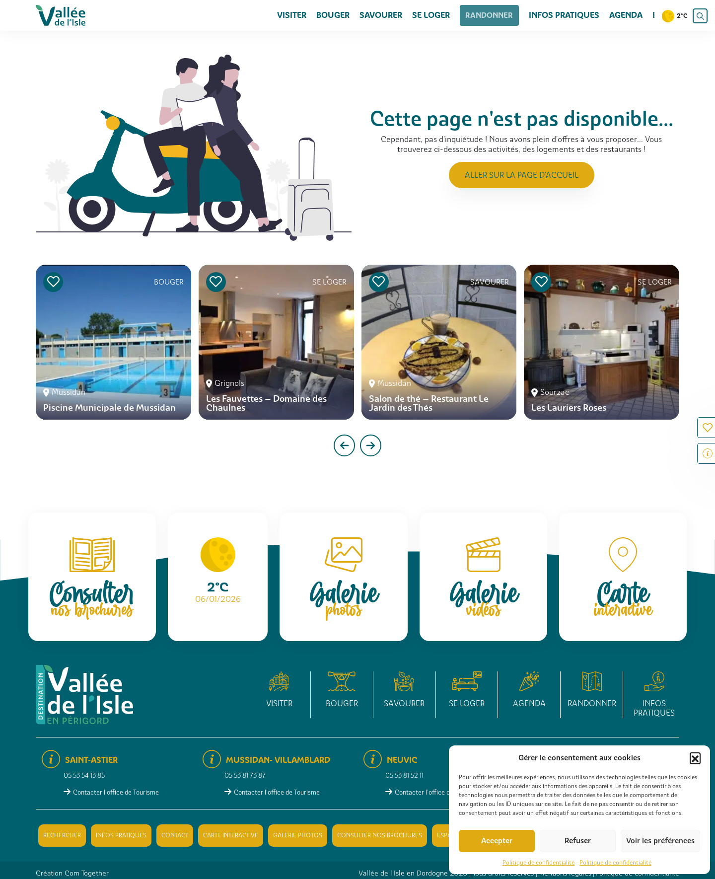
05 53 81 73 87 (245, 775)
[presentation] (344, 445)
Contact (174, 835)
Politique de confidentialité (538, 862)
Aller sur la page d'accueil (521, 175)
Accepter (496, 840)
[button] (695, 758)
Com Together (87, 873)
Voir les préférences (660, 840)
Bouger (341, 15)
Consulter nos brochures (379, 835)
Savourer (389, 15)
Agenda (626, 15)
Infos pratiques (564, 15)
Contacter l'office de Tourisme (116, 792)
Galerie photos (297, 835)
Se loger (440, 15)
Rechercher (62, 835)
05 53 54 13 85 (84, 775)
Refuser (578, 840)
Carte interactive (230, 835)
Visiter (300, 15)
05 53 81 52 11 (404, 775)
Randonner (494, 15)
